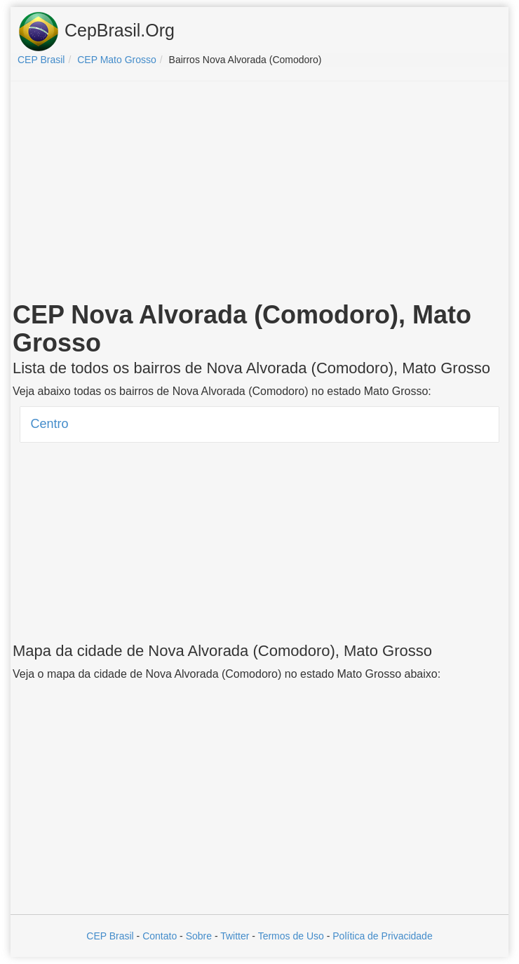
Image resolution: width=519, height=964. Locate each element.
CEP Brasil (109, 936)
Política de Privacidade (382, 936)
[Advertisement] (259, 193)
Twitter (234, 936)
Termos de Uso (291, 936)
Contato (159, 936)
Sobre (199, 936)
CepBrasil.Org (96, 32)
